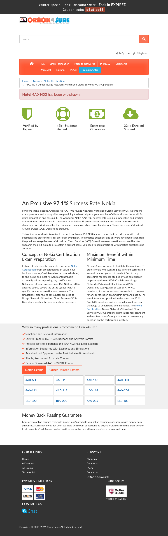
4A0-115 (61, 380)
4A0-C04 (123, 390)
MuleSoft (46, 69)
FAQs (120, 53)
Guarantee (92, 463)
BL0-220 (31, 400)
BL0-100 (123, 400)
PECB (73, 69)
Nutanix (60, 69)
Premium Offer (90, 69)
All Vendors (28, 463)
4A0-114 (92, 390)
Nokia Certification (54, 80)
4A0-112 (31, 390)
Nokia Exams (34, 370)
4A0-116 (92, 380)
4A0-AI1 (30, 380)
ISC (43, 63)
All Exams (27, 467)
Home (25, 80)
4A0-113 (61, 390)
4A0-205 (92, 400)
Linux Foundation (59, 63)
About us (92, 458)
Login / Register (137, 53)
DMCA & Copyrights (98, 476)
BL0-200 (61, 400)
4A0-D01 (123, 380)
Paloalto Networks (84, 63)
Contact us (93, 472)
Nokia (36, 80)
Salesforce (121, 63)
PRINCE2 (105, 63)
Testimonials (29, 472)
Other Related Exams (65, 370)
